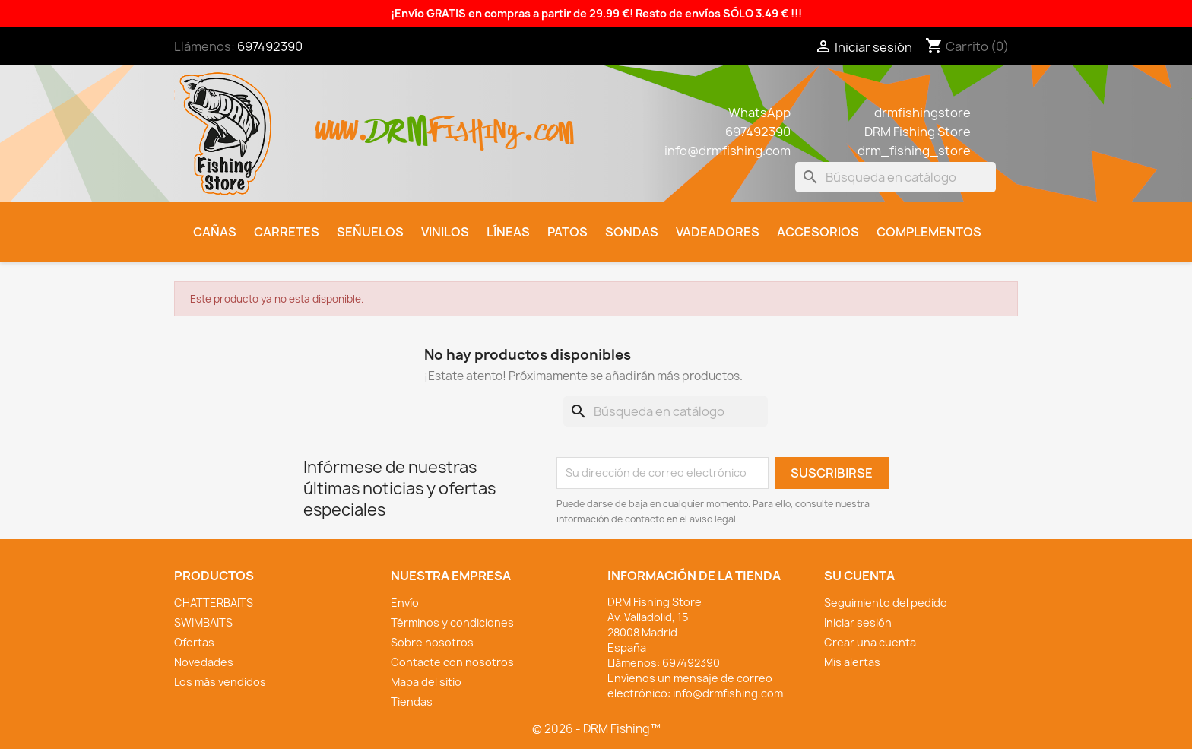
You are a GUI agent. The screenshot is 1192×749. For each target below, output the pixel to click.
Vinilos (445, 232)
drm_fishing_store (914, 150)
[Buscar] (895, 177)
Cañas (214, 232)
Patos (567, 232)
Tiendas (412, 701)
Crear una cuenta (870, 642)
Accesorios (818, 232)
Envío (405, 602)
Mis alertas (852, 662)
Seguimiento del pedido (885, 602)
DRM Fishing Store (917, 131)
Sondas (631, 232)
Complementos (929, 232)
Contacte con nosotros (452, 662)
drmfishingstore (922, 112)
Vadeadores (717, 232)
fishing (475, 123)
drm (398, 117)
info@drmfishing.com (727, 150)
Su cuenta (859, 575)
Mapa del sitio (426, 681)
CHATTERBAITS (213, 602)
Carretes (286, 232)
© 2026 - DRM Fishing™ (596, 729)
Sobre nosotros (432, 642)
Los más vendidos (220, 681)
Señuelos (370, 232)
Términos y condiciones (452, 622)
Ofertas (194, 642)
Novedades (203, 662)
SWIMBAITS (203, 622)
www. (342, 123)
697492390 (270, 46)
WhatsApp (759, 112)
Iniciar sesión (858, 622)
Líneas (508, 232)
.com (547, 123)
